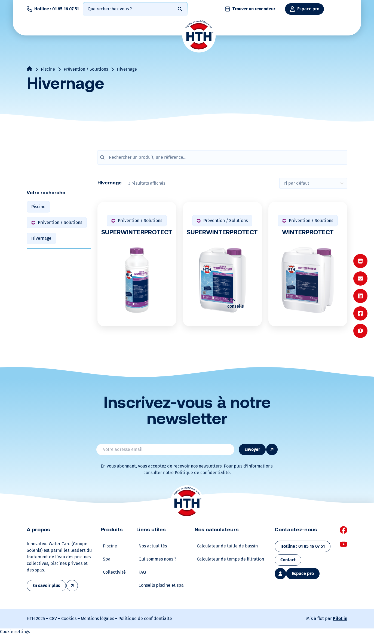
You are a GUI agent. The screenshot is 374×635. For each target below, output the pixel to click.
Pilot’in (340, 618)
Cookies (68, 618)
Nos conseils (235, 303)
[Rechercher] (180, 9)
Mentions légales (97, 618)
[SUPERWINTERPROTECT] (222, 264)
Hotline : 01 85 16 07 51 (56, 8)
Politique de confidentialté (145, 618)
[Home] (199, 35)
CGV (53, 618)
